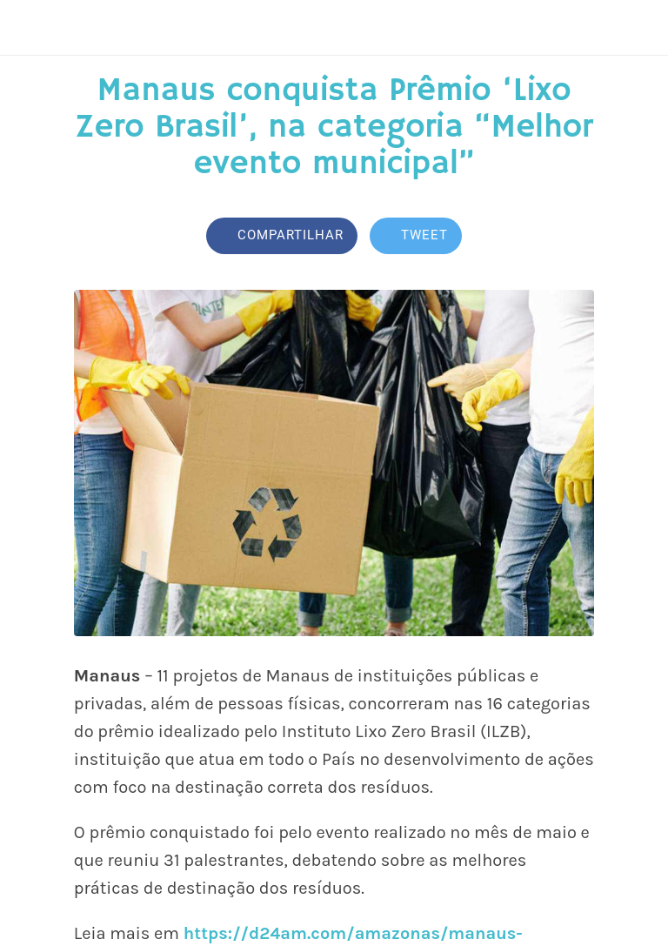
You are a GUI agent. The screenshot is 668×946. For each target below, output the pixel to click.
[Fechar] (27, 27)
